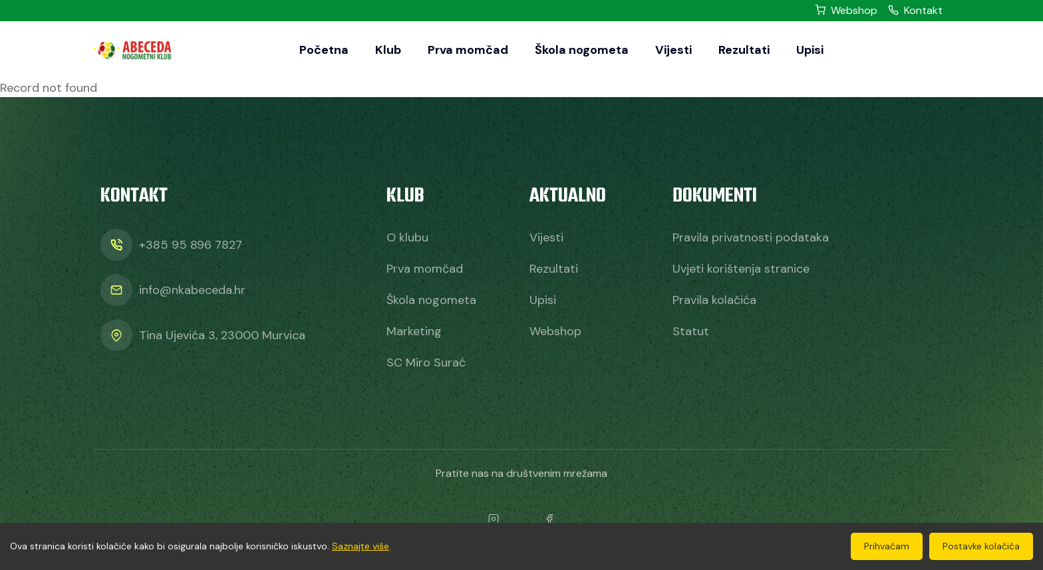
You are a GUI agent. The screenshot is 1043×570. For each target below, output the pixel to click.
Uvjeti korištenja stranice (741, 269)
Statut (690, 331)
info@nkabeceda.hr (192, 290)
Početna (324, 50)
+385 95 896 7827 (190, 245)
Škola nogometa (582, 50)
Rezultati (744, 50)
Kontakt (915, 10)
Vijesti (673, 50)
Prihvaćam (886, 546)
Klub (388, 50)
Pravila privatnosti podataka (750, 237)
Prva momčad (468, 50)
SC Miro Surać (426, 362)
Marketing (414, 331)
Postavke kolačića (981, 546)
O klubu (407, 237)
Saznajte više (360, 546)
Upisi (809, 50)
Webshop (846, 10)
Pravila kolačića (714, 300)
